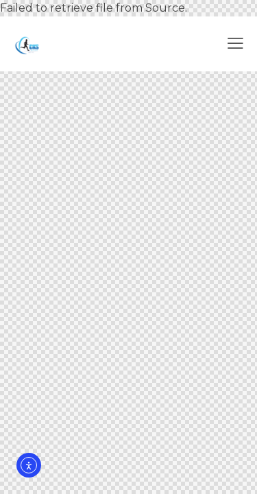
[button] (235, 44)
